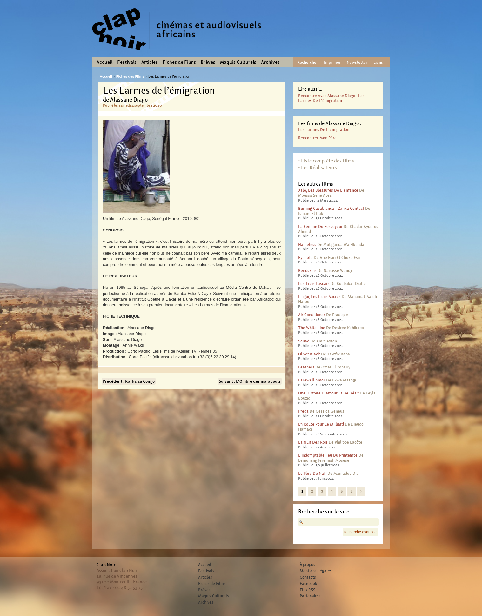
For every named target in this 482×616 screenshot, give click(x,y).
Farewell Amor (311, 380)
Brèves (208, 62)
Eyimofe (305, 257)
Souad (303, 341)
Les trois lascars (314, 283)
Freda (303, 411)
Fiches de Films (179, 62)
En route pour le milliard (321, 424)
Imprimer (332, 62)
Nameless (307, 244)
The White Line (311, 327)
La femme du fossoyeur (320, 226)
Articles (149, 62)
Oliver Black (309, 354)
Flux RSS (307, 590)
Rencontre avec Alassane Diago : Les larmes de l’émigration (331, 98)
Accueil (104, 62)
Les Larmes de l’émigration (323, 129)
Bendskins (307, 270)
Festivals (127, 62)
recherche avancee (360, 532)
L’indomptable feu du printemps (328, 455)
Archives (270, 62)
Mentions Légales (316, 570)
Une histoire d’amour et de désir (328, 393)
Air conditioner (311, 314)
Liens (378, 62)
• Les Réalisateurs (317, 167)
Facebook (308, 583)
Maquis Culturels (238, 62)
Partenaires (310, 596)
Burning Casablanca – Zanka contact (331, 208)
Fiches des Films (130, 76)
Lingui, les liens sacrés (319, 296)
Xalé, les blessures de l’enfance (328, 190)
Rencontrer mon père (317, 138)
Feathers (306, 367)
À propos (307, 564)
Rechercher (307, 62)
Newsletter (357, 62)
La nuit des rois (313, 442)
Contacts (308, 577)
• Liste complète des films (326, 161)
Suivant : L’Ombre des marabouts (250, 381)
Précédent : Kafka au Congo (129, 381)
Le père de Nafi (312, 473)
